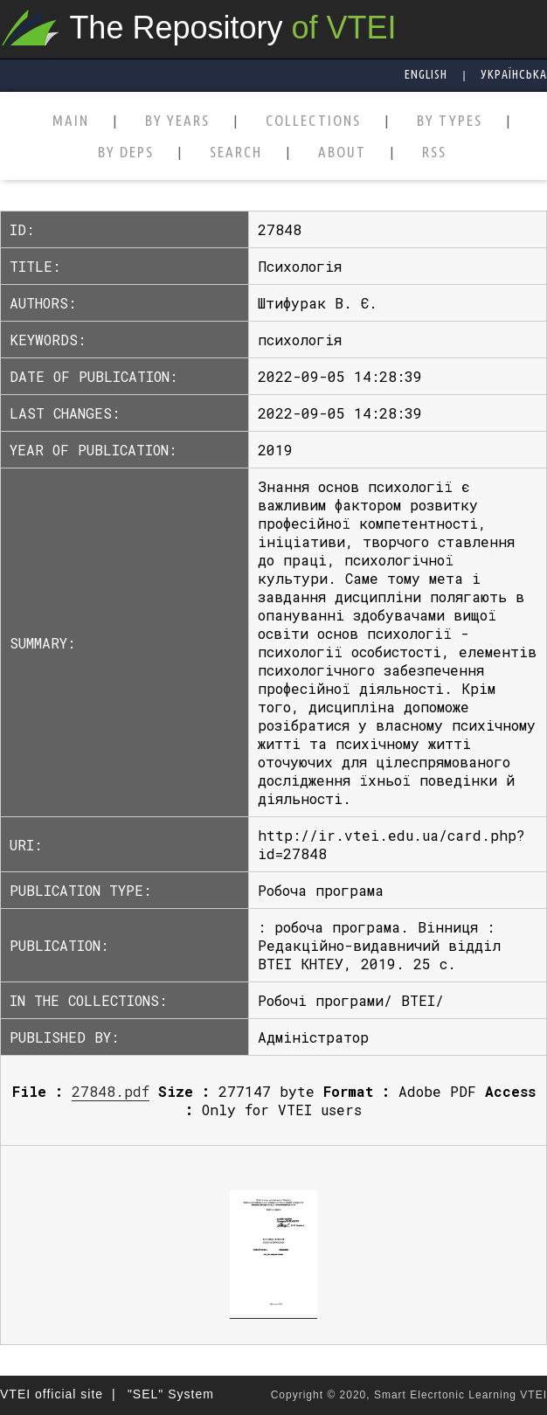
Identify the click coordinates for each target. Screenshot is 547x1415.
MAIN (70, 121)
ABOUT (342, 152)
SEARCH (236, 152)
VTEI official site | (58, 1394)
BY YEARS (177, 121)
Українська (514, 74)
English (426, 74)
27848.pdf (110, 1091)
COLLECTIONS (313, 121)
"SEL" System (171, 1394)
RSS (434, 152)
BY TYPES (449, 121)
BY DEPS (126, 152)
